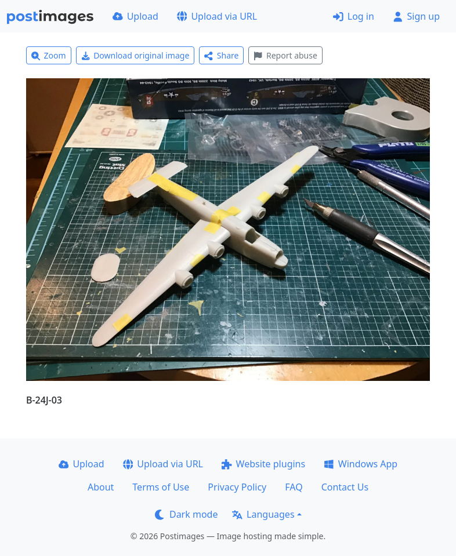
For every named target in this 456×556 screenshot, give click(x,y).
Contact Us (344, 487)
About (101, 487)
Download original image (135, 55)
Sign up (416, 16)
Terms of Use (160, 487)
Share (221, 55)
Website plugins (263, 463)
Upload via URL (217, 16)
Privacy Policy (237, 487)
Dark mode (186, 514)
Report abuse (285, 55)
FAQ (293, 487)
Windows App (360, 463)
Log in (353, 16)
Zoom (48, 55)
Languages (263, 514)
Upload (135, 16)
